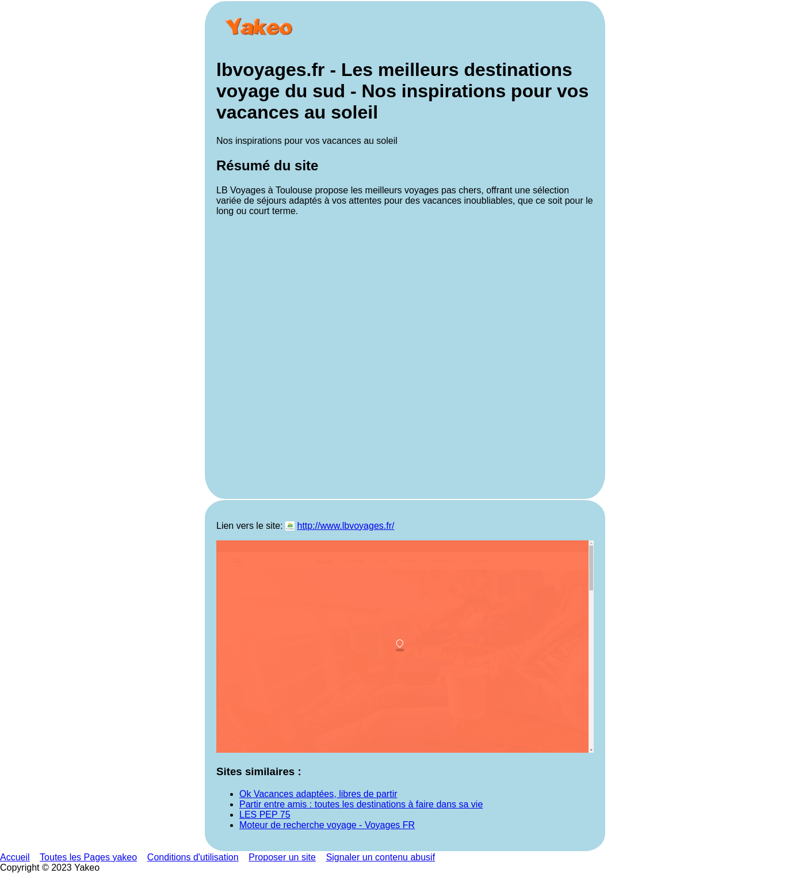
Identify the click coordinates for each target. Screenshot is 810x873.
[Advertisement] (405, 356)
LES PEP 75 (265, 814)
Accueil (15, 857)
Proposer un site (282, 857)
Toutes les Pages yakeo (88, 857)
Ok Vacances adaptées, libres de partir (318, 794)
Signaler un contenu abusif (380, 857)
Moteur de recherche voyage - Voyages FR (327, 825)
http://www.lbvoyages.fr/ (346, 526)
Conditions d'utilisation (193, 857)
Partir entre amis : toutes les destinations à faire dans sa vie (361, 804)
